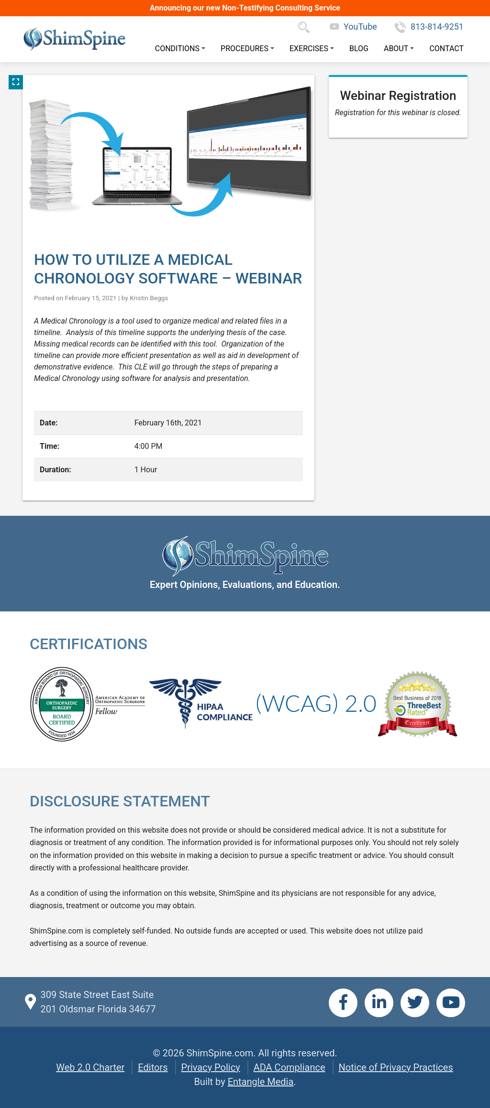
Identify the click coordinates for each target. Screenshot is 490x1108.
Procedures (244, 48)
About (396, 48)
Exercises (309, 48)
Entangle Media (261, 1081)
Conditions (177, 48)
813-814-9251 (429, 27)
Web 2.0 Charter (90, 1067)
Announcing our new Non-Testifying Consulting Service (245, 7)
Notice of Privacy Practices (396, 1067)
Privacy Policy (210, 1067)
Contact (446, 48)
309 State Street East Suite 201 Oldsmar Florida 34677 (98, 1002)
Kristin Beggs (149, 298)
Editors (152, 1067)
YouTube (353, 27)
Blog (358, 48)
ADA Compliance (289, 1067)
